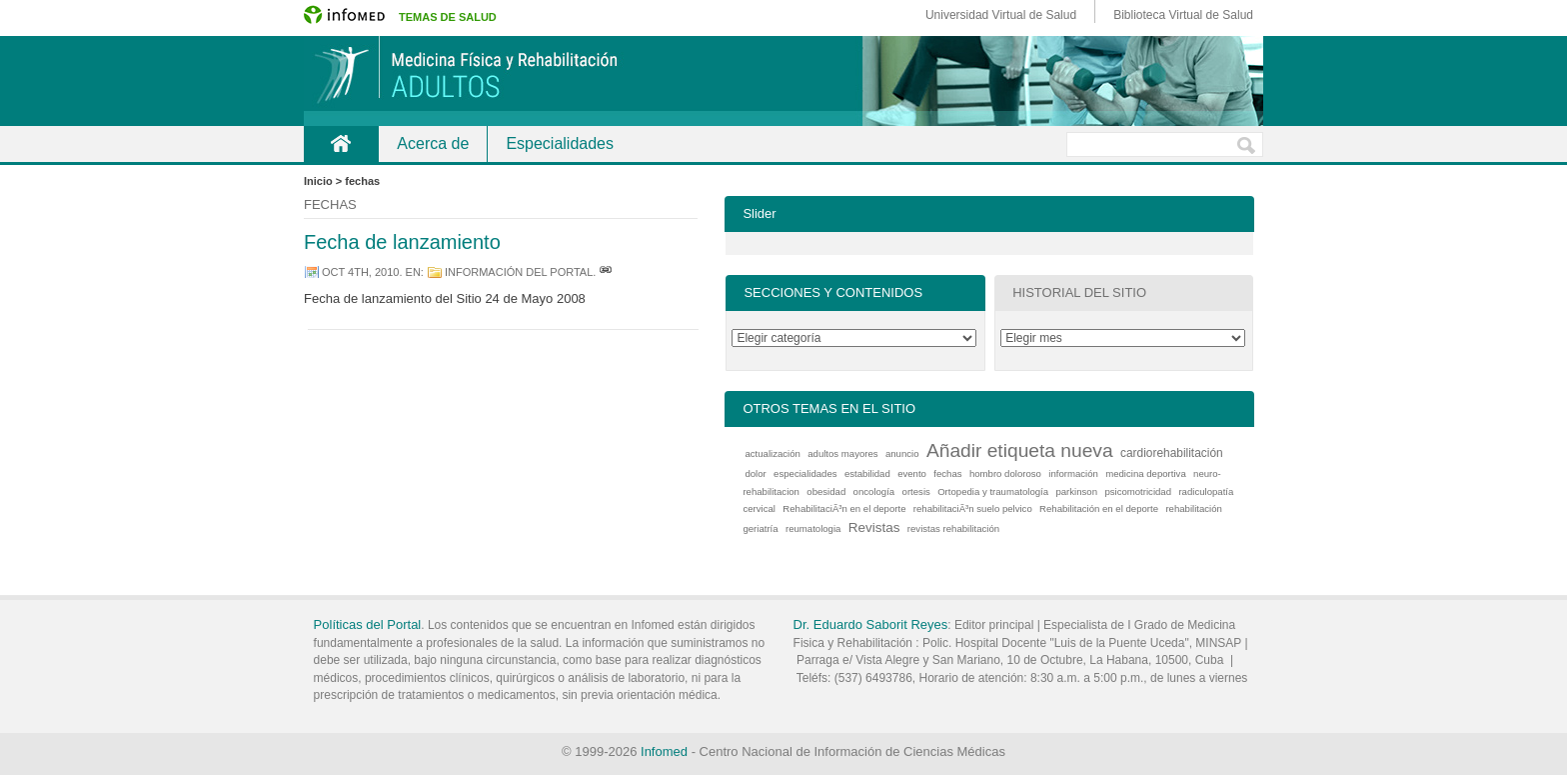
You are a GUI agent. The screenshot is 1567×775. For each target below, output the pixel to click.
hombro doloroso (1005, 473)
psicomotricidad (1137, 491)
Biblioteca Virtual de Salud (1183, 15)
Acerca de (433, 143)
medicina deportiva (1145, 473)
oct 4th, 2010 (360, 272)
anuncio (902, 453)
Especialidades (560, 143)
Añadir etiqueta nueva (1019, 450)
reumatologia (812, 528)
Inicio (341, 143)
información (1073, 473)
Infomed (664, 751)
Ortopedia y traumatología (992, 491)
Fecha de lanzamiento (402, 242)
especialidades (805, 473)
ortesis (916, 491)
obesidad (825, 491)
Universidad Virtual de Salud (1000, 15)
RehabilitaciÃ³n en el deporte (844, 508)
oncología (874, 491)
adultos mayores (842, 453)
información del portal (519, 272)
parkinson (1076, 491)
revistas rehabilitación (953, 528)
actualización (772, 453)
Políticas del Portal (368, 624)
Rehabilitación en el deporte (1098, 508)
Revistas (874, 527)
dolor (755, 473)
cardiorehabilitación (1171, 453)
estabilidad (867, 473)
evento (911, 473)
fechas (947, 473)
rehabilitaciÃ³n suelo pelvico (972, 508)
